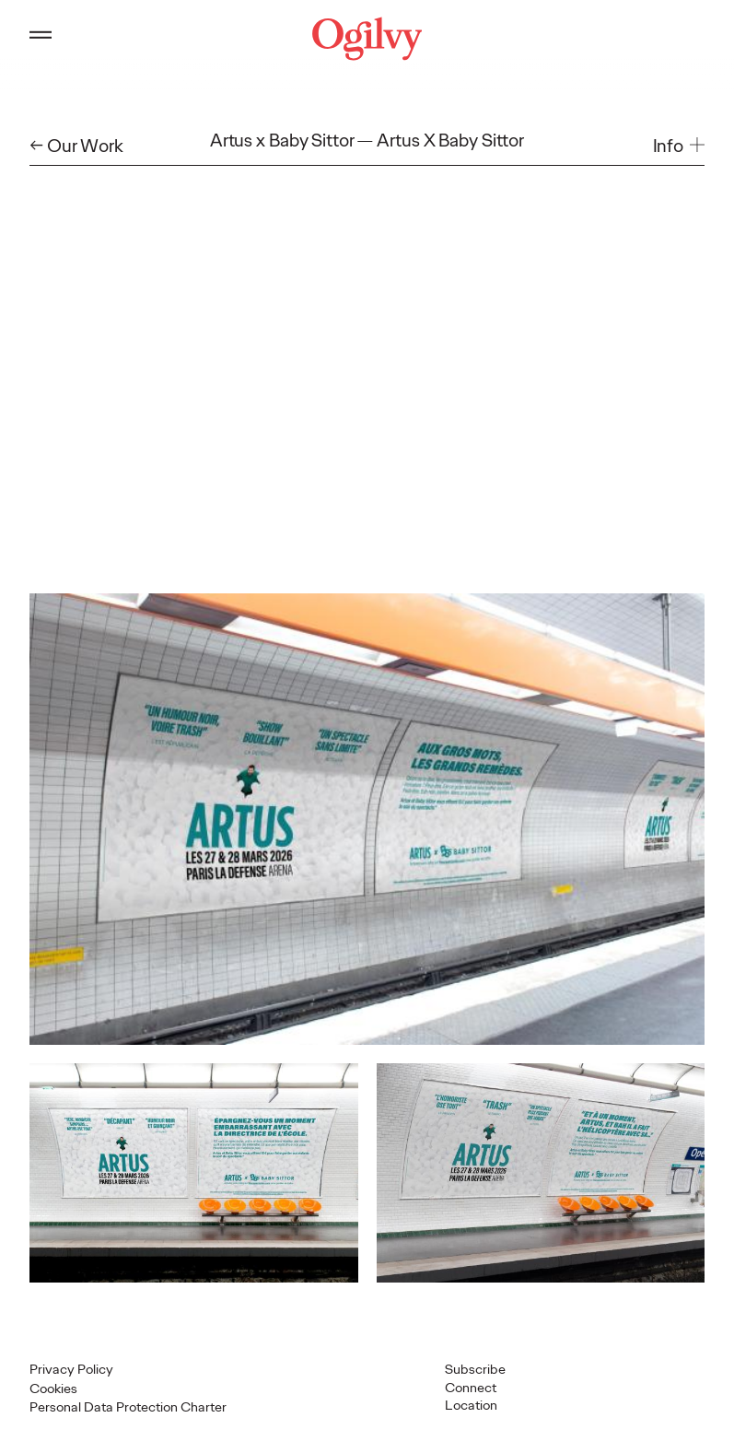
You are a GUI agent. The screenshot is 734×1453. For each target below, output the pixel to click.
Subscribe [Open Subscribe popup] (475, 1369)
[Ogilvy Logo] (367, 38)
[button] (679, 146)
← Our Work (76, 146)
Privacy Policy (71, 1369)
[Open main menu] (40, 38)
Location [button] (471, 1405)
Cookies (53, 1388)
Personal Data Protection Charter (128, 1407)
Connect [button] (470, 1387)
